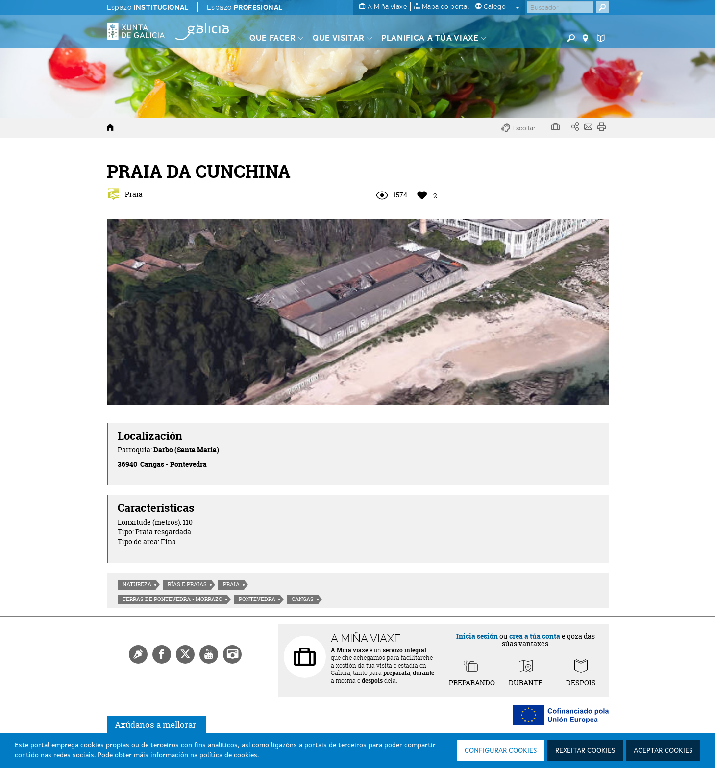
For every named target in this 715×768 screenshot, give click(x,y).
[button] (523, 128)
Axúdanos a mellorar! (156, 724)
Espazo (148, 7)
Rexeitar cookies (585, 750)
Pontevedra (257, 599)
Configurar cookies (501, 750)
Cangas (303, 599)
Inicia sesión (477, 636)
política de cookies (228, 755)
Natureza (137, 584)
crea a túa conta (534, 636)
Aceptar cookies (663, 750)
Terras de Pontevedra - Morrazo (172, 599)
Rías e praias (187, 584)
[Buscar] (560, 7)
